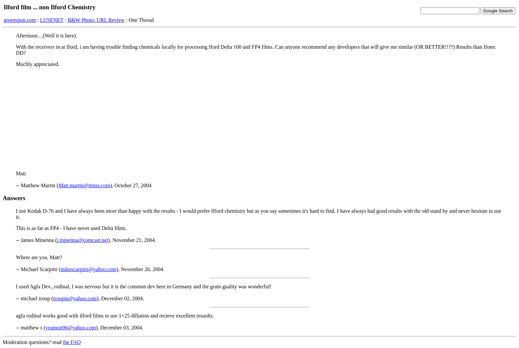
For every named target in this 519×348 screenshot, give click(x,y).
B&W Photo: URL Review (96, 20)
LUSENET (52, 20)
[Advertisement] (259, 119)
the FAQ (72, 342)
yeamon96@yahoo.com (70, 327)
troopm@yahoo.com (75, 298)
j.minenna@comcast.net (82, 240)
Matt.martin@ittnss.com (84, 185)
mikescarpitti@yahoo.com (89, 269)
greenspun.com (20, 20)
